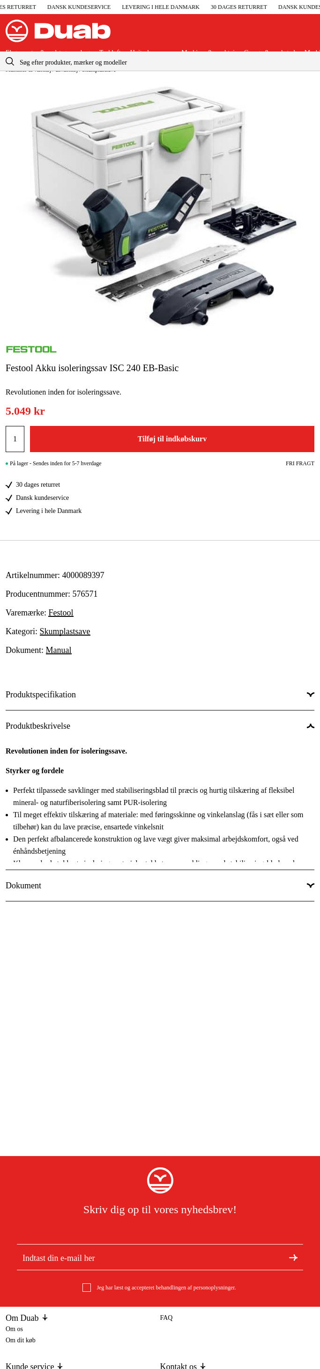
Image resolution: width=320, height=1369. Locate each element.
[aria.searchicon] (10, 61)
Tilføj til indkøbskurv (172, 439)
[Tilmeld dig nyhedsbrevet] (293, 1257)
